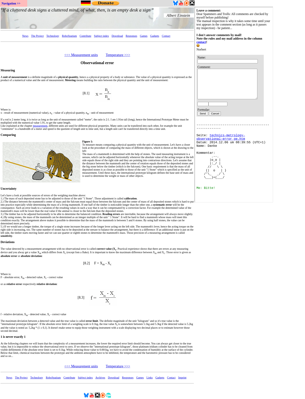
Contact (166, 36)
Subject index (101, 36)
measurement (40, 125)
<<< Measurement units (81, 55)
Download (117, 36)
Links (149, 377)
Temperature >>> (118, 55)
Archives (100, 377)
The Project (37, 36)
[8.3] (81, 297)
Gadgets (154, 36)
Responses (131, 36)
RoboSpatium (69, 36)
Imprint (182, 377)
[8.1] (86, 93)
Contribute (85, 36)
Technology (52, 36)
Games (143, 36)
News (25, 36)
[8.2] (86, 263)
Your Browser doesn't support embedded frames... (97, 18)
